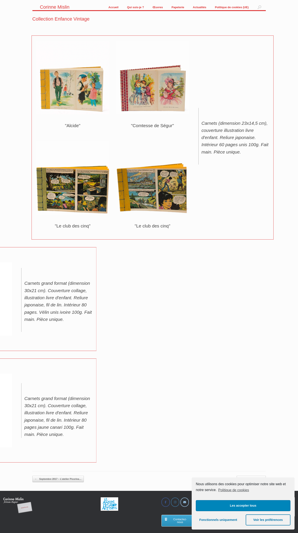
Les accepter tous (243, 505)
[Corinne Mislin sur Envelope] (184, 502)
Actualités (199, 7)
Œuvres (158, 7)
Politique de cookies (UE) (232, 7)
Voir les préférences (268, 520)
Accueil (113, 7)
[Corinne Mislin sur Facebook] (165, 502)
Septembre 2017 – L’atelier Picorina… (58, 479)
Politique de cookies (233, 490)
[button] (259, 7)
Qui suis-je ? (135, 7)
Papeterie (178, 7)
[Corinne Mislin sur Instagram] (175, 502)
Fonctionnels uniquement (218, 520)
